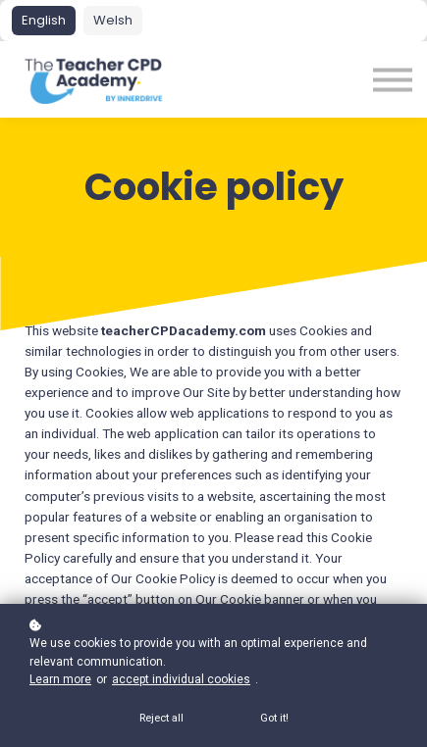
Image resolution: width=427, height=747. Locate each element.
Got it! (274, 718)
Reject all (161, 718)
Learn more (60, 679)
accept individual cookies (181, 679)
